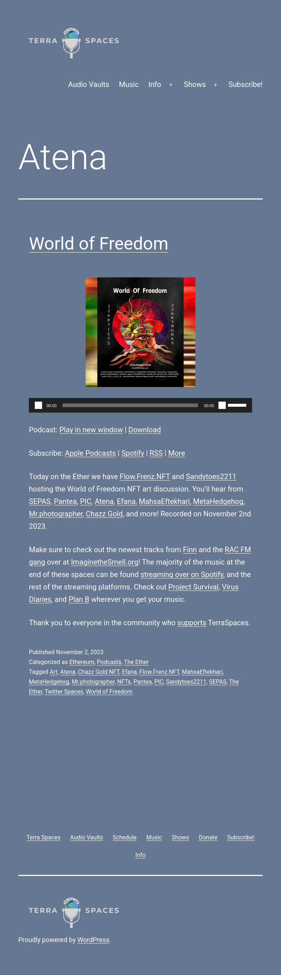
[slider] (130, 405)
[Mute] (222, 405)
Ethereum (81, 662)
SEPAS (39, 501)
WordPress (93, 940)
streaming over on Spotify (181, 574)
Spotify (132, 453)
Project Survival (193, 587)
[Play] (38, 405)
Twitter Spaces (64, 691)
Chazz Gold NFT (98, 671)
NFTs (124, 681)
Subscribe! (245, 84)
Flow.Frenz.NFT (145, 476)
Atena (104, 501)
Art (53, 671)
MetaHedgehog (218, 501)
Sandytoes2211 (211, 476)
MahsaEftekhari (164, 501)
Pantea (65, 501)
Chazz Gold (104, 513)
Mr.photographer (56, 513)
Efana (126, 501)
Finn (190, 549)
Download (144, 429)
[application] (140, 405)
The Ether (136, 662)
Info (155, 84)
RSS (156, 453)
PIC (85, 501)
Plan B (79, 599)
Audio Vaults (88, 84)
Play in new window (91, 429)
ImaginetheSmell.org (104, 562)
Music (129, 84)
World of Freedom (98, 243)
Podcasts (109, 662)
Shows (195, 84)
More (176, 453)
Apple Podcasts (90, 453)
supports (191, 622)
